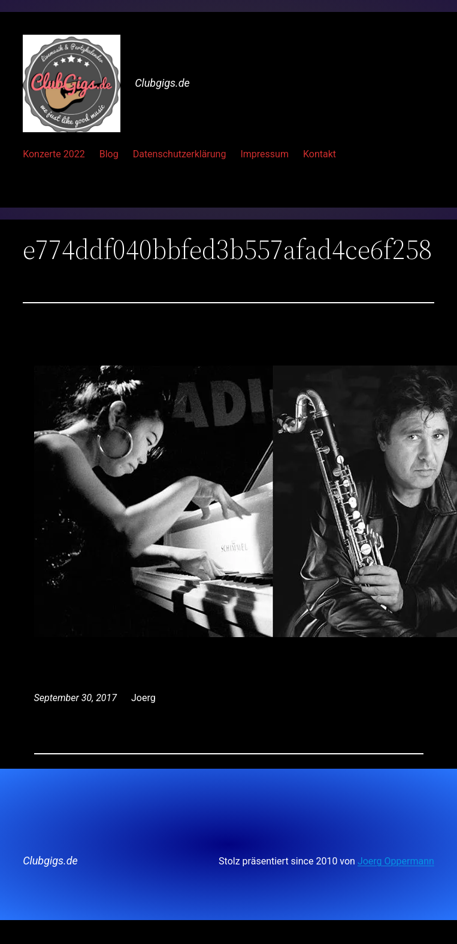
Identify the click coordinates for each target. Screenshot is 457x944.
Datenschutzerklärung (179, 154)
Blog (109, 154)
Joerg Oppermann (396, 861)
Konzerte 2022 (54, 154)
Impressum (264, 154)
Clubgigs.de (162, 83)
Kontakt (319, 154)
